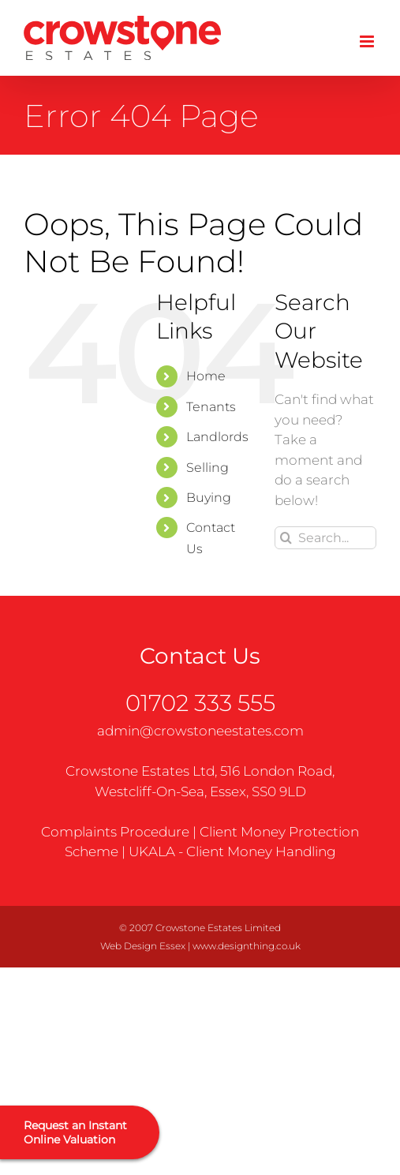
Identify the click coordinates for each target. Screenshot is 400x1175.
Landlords (217, 436)
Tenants (211, 406)
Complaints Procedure (115, 832)
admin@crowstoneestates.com (200, 731)
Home (206, 376)
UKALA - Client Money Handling (232, 851)
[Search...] (325, 537)
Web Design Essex (142, 946)
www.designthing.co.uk (247, 946)
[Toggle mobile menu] (368, 41)
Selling (207, 467)
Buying (208, 497)
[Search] (286, 537)
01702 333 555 (200, 703)
